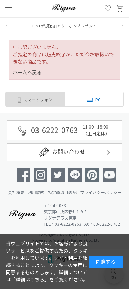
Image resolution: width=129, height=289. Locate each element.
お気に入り (107, 8)
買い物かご (120, 8)
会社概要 (16, 192)
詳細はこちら (29, 279)
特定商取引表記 (62, 192)
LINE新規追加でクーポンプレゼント (64, 26)
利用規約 (36, 192)
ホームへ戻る (27, 72)
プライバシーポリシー (100, 192)
